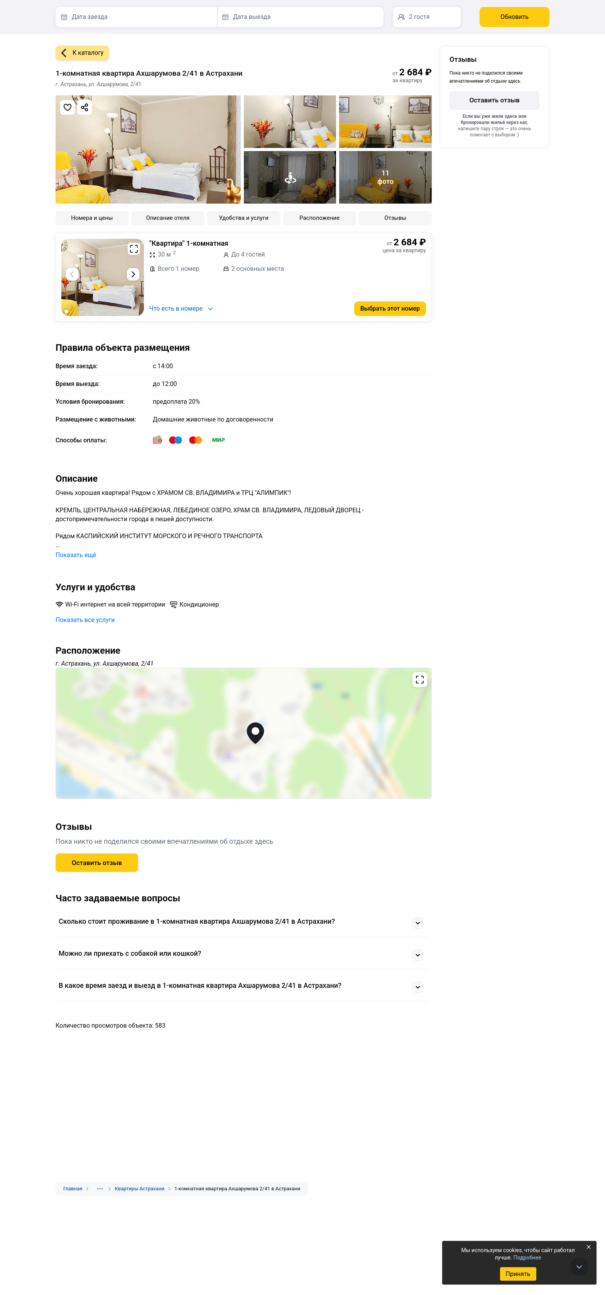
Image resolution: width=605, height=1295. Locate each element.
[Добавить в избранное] (67, 107)
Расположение (319, 217)
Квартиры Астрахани (139, 1188)
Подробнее (527, 1257)
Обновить (514, 16)
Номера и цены (92, 217)
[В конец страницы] (579, 1267)
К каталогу (79, 53)
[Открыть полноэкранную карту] (244, 733)
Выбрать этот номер (390, 308)
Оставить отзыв (97, 863)
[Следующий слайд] (133, 274)
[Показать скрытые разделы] (100, 1188)
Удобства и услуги (243, 217)
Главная (72, 1188)
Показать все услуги (85, 620)
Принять (517, 1274)
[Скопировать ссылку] (84, 107)
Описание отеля (168, 217)
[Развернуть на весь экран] (134, 249)
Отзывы (395, 217)
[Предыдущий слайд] (72, 274)
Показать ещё (76, 555)
